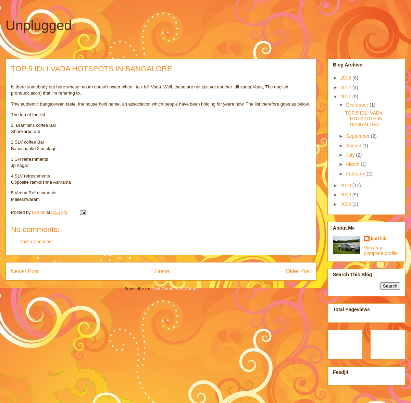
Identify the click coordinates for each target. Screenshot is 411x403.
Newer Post (25, 271)
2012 (346, 87)
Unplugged (38, 25)
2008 (346, 204)
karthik (379, 238)
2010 (346, 185)
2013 (346, 78)
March (353, 164)
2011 (346, 96)
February (356, 173)
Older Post (298, 271)
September (358, 136)
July (351, 155)
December (357, 105)
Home (162, 271)
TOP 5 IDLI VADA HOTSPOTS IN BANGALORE (364, 118)
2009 (346, 194)
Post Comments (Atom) (174, 288)
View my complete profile (381, 250)
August (354, 145)
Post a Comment (36, 241)
